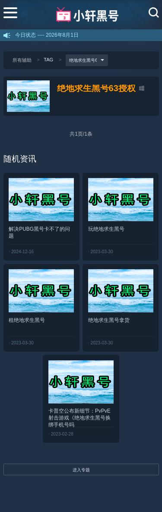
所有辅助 (22, 60)
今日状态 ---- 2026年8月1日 (47, 35)
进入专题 (81, 469)
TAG (48, 59)
